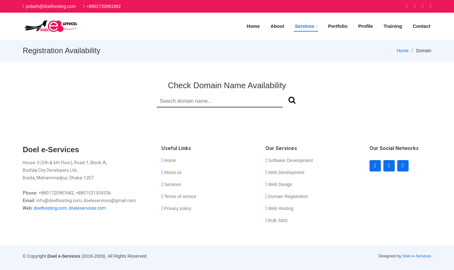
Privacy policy (177, 208)
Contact (421, 26)
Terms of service (180, 196)
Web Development (286, 172)
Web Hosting (281, 208)
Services (172, 184)
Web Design (280, 184)
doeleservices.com (87, 208)
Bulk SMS (278, 220)
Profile (365, 26)
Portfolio (337, 26)
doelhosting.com (50, 208)
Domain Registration (288, 196)
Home (253, 26)
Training (393, 26)
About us (173, 172)
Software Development (290, 160)
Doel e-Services (416, 256)
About (277, 26)
